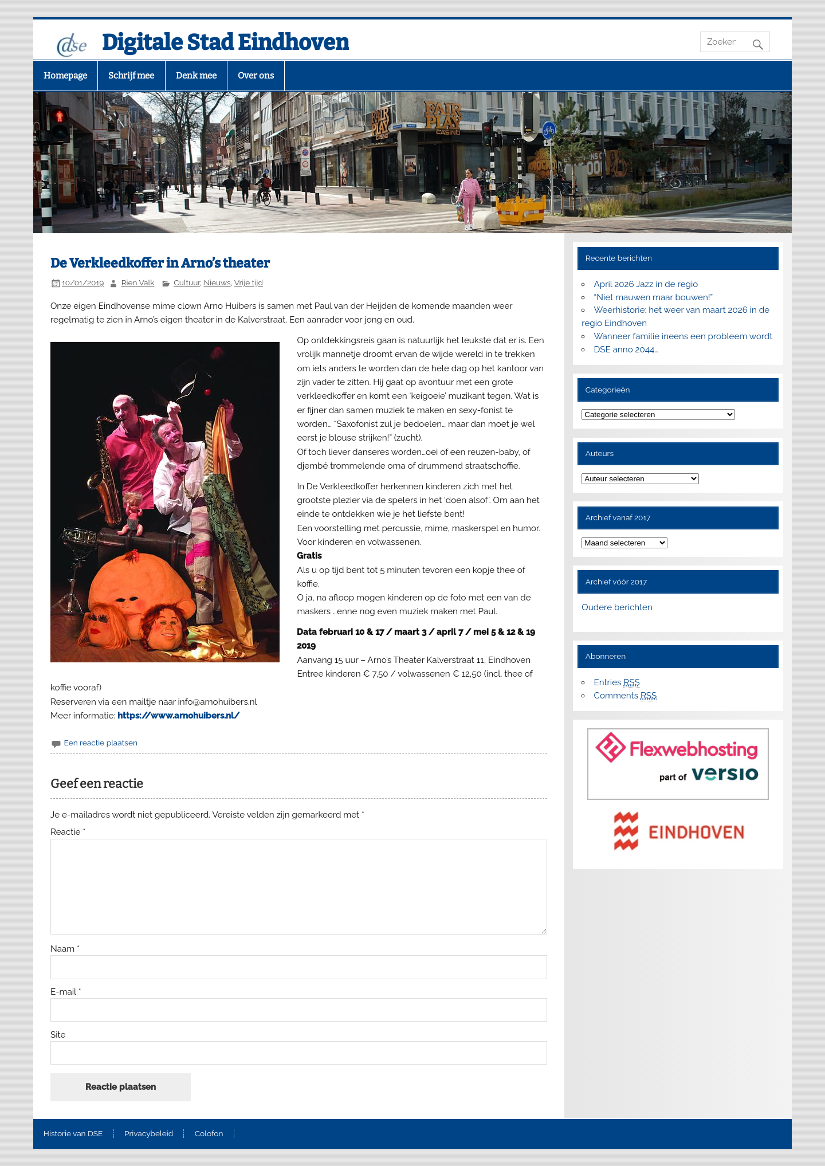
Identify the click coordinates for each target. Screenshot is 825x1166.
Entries (617, 682)
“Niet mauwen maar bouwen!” (653, 297)
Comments (625, 695)
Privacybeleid (148, 1134)
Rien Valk (138, 282)
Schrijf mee (131, 75)
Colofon (209, 1134)
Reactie (67, 832)
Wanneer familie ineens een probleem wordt (683, 336)
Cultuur (187, 282)
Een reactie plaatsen (100, 742)
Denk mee (196, 75)
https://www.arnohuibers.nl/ (178, 715)
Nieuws (216, 282)
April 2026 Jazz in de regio (646, 284)
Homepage (65, 75)
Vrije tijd (248, 282)
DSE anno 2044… (626, 349)
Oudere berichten (617, 607)
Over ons (256, 75)
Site (57, 1035)
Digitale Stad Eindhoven (225, 42)
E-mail (65, 992)
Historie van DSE (73, 1134)
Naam (65, 949)
